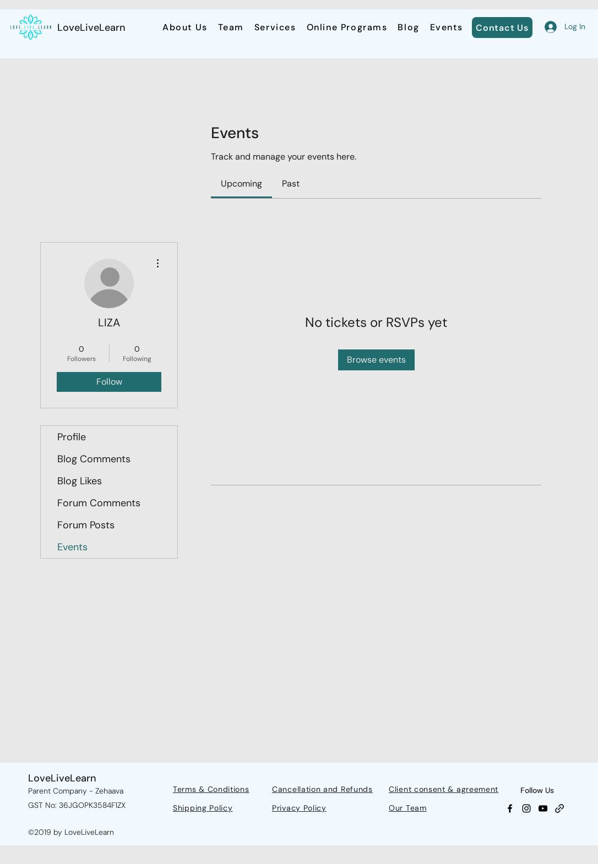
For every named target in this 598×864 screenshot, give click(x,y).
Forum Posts (86, 525)
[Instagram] (526, 808)
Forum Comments (98, 503)
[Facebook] (509, 808)
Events (72, 547)
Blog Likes (79, 481)
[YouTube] (542, 808)
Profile (71, 437)
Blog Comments (94, 459)
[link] (241, 183)
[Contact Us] (502, 27)
